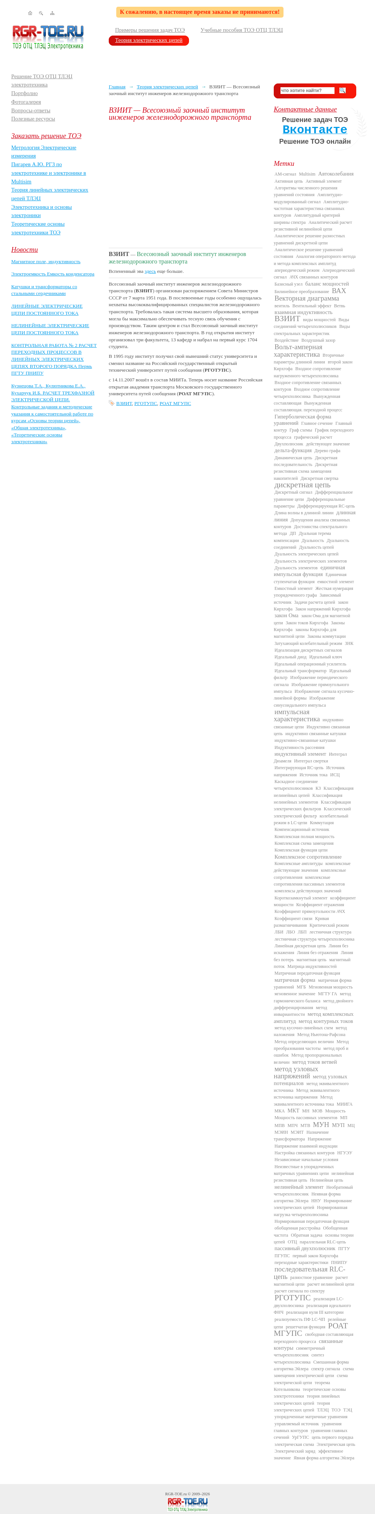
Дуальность (313, 540)
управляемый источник (296, 1423)
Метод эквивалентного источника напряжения (306, 1094)
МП (343, 1117)
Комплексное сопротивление (308, 857)
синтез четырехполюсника (299, 1358)
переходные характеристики (301, 1262)
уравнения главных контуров (308, 1427)
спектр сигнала (325, 1368)
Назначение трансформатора (301, 1136)
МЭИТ (297, 1132)
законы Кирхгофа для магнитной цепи (305, 633)
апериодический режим (297, 270)
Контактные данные (305, 109)
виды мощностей (319, 319)
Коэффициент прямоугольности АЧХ (309, 911)
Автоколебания (336, 174)
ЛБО (290, 932)
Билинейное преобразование (301, 291)
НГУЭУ (344, 1152)
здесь (150, 271)
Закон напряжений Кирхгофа (323, 609)
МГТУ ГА (327, 993)
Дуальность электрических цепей (306, 554)
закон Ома (286, 615)
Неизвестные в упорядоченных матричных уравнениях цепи (304, 1170)
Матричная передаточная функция (307, 973)
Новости (24, 249)
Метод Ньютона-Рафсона (321, 1034)
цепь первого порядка (332, 1437)
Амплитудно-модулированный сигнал (308, 198)
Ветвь (339, 305)
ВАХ (339, 291)
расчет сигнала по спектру (299, 1291)
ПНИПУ (339, 1262)
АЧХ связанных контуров (314, 277)
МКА (279, 1111)
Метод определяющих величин (304, 1041)
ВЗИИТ (124, 403)
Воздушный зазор (319, 340)
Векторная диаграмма (306, 298)
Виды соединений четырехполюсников (311, 323)
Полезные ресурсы (33, 119)
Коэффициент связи (293, 918)
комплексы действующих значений (307, 890)
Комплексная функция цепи (300, 850)
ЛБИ (279, 932)
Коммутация (322, 822)
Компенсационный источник (301, 829)
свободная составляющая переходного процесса (313, 1338)
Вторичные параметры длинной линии (309, 359)
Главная (117, 86)
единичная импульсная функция (309, 570)
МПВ (279, 1125)
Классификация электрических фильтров (312, 805)
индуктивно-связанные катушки (305, 740)
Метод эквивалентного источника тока (304, 1100)
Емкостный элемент (293, 588)
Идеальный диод (290, 656)
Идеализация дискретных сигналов (308, 650)
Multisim (307, 174)
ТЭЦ (347, 1410)
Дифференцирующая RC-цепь (326, 506)
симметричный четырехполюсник (299, 1352)
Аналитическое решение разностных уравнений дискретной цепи (309, 239)
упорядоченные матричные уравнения (311, 1416)
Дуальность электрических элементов (310, 561)
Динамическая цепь (293, 457)
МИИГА (344, 1104)
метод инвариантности (300, 1011)
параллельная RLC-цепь (323, 1242)
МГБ (301, 987)
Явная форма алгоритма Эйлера (324, 1457)
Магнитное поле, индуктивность (46, 261)
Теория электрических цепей (149, 40)
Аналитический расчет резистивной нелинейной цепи (313, 226)
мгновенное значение (294, 993)
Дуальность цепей (316, 547)
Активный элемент (324, 181)
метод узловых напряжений (296, 1072)
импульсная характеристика (297, 715)
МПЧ (293, 1125)
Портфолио (24, 93)
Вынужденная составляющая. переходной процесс (308, 406)
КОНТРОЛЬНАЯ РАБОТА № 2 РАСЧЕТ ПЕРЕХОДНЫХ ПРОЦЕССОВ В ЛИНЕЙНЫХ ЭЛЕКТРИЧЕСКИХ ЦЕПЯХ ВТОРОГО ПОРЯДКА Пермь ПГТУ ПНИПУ (54, 359)
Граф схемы (301, 430)
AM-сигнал (285, 174)
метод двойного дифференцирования (313, 1004)
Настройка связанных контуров (304, 1152)
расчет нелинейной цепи (331, 1284)
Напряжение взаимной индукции (306, 1146)
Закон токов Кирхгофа (307, 622)
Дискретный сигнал (293, 492)
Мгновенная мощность (330, 987)
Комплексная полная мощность (304, 836)
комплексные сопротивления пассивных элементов (309, 881)
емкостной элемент (335, 581)
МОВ (317, 1111)
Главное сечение (317, 423)
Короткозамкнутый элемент (300, 898)
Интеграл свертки (311, 761)
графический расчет (313, 437)
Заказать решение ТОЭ (46, 136)
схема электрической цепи (311, 1379)
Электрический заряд (294, 1451)
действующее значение (328, 444)
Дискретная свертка (319, 478)
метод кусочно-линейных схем (303, 1027)
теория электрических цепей (302, 1407)
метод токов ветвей (314, 1062)
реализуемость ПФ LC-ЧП (299, 1319)
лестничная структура (330, 932)
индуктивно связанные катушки (315, 733)
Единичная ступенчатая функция (310, 578)
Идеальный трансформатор (300, 670)
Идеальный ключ (325, 656)
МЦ (351, 1125)
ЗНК (349, 643)
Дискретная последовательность (305, 461)
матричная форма (294, 980)
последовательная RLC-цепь (309, 1272)
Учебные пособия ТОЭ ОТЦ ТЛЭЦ (242, 30)
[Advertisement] (185, 184)
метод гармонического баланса (312, 997)
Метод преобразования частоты (311, 1045)
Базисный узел (288, 284)
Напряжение (320, 1139)
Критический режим (329, 925)
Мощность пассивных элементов (306, 1117)
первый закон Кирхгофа (315, 1255)
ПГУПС (282, 1255)
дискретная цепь (302, 484)
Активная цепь (288, 181)
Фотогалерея (26, 102)
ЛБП (302, 932)
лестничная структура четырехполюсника (314, 939)
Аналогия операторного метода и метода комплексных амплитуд (315, 260)
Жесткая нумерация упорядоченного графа (313, 592)
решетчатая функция (306, 1326)
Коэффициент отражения (320, 904)
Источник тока (314, 774)
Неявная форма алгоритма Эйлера (307, 1197)
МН (305, 1111)
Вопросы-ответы (30, 110)
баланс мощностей (327, 284)
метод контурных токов (325, 1021)
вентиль (282, 305)
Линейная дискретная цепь (300, 945)
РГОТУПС (145, 403)
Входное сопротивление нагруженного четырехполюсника (307, 372)
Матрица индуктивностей (312, 966)
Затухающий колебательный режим (308, 643)
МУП (338, 1125)
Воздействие (286, 340)
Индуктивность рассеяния (299, 747)
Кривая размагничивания (301, 922)
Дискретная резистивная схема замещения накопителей (306, 471)
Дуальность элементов (296, 567)
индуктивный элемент (300, 754)
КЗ (318, 788)
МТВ (305, 1125)
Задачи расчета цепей (314, 602)
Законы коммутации (327, 636)
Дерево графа (327, 450)
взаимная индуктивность (303, 312)
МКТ (294, 1111)
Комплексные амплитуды (298, 863)
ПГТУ (344, 1248)
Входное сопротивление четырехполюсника (307, 393)
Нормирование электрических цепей (313, 1204)
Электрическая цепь (336, 1444)
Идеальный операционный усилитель (310, 664)
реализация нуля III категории (315, 1312)
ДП (293, 533)
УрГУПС (300, 1437)
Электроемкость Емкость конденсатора (52, 274)
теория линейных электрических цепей (307, 1399)
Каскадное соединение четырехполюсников (296, 785)
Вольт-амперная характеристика (298, 350)
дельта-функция (293, 450)
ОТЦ (292, 1242)
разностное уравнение (311, 1277)
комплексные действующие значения (312, 867)
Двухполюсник (288, 444)
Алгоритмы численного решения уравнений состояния (305, 191)
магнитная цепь (312, 959)
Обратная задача (306, 1235)
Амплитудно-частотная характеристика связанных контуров (311, 208)
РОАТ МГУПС (175, 403)
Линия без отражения (317, 952)
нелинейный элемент (299, 1187)
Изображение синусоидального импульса (304, 701)
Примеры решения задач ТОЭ (150, 30)
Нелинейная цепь (326, 1180)
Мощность (335, 1111)
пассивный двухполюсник (304, 1248)
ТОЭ (336, 1410)
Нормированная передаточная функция (311, 1221)
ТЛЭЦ (322, 1410)
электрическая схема (294, 1444)
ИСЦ (335, 774)
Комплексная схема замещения (304, 843)
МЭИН (281, 1132)
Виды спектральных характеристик (312, 330)
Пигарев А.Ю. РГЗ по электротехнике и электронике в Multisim (48, 172)
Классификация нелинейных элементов (308, 799)
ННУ (316, 1200)
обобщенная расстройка (297, 1228)
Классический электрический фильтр (312, 812)
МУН (321, 1124)
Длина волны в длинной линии (303, 512)
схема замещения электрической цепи (314, 1372)
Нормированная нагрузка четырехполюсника (310, 1211)
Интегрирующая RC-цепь (299, 767)
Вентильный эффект (312, 305)
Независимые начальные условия (306, 1159)
